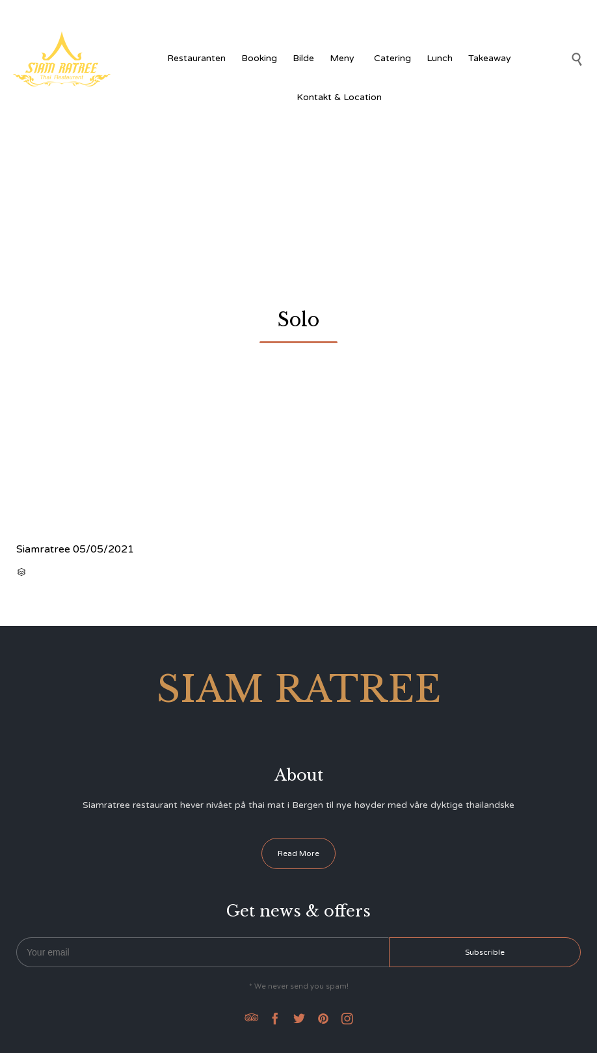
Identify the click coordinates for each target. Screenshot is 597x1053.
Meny (344, 58)
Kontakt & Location (339, 97)
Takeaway (489, 58)
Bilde (303, 58)
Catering (392, 58)
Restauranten (196, 58)
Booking (259, 58)
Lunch (440, 58)
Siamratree (43, 549)
